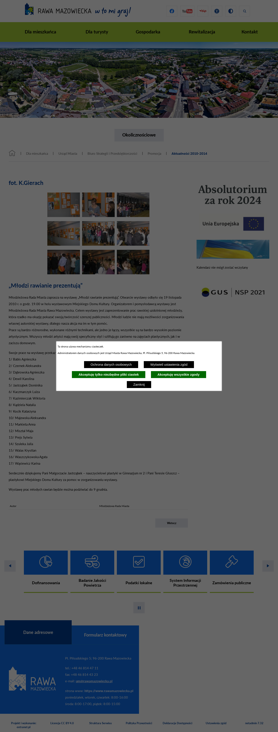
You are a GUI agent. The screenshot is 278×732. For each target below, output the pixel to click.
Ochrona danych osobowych (111, 364)
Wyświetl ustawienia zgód (168, 364)
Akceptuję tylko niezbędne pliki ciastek (108, 374)
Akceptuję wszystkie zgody (178, 374)
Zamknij (139, 384)
